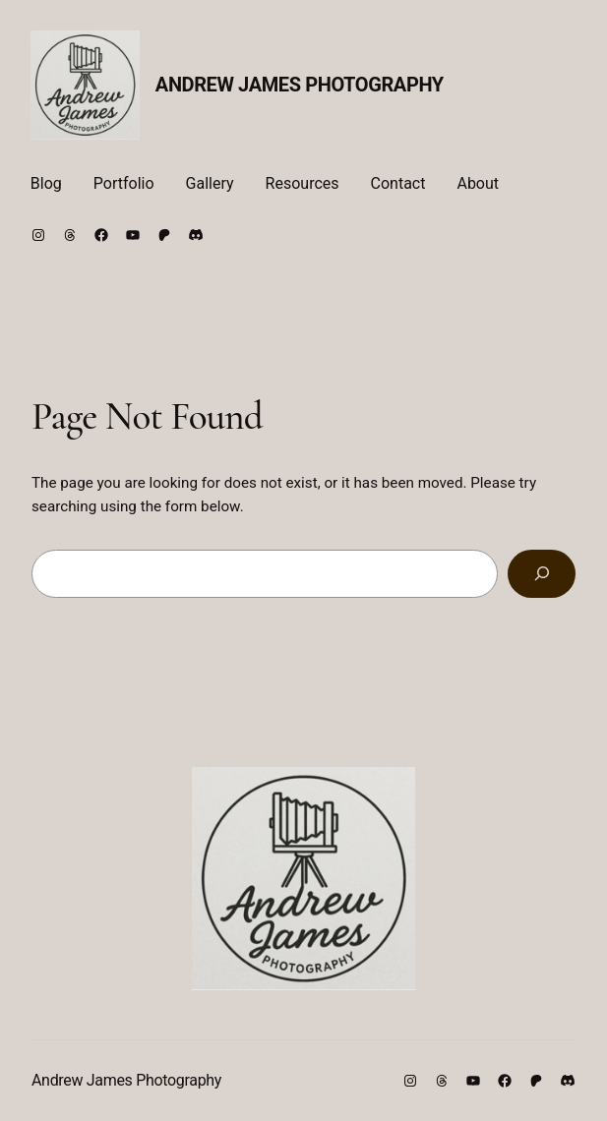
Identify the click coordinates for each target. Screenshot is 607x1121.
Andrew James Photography (299, 84)
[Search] (542, 573)
